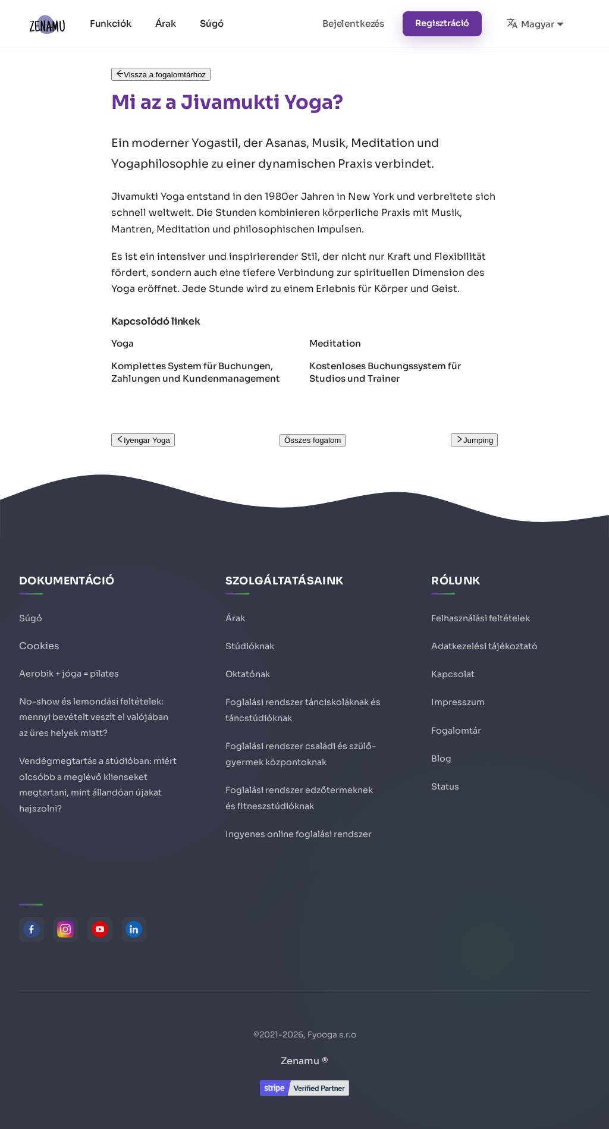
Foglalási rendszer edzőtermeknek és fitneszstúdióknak (299, 796)
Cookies (39, 638)
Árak (166, 23)
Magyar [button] (530, 23)
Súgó (212, 23)
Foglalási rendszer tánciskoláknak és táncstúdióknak (303, 705)
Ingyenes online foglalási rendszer (298, 833)
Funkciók (111, 23)
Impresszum (458, 696)
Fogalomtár (456, 724)
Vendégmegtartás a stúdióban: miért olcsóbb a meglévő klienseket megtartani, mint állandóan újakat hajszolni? (98, 782)
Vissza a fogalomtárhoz (161, 74)
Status (445, 781)
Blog (441, 753)
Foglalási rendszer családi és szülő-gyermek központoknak (300, 751)
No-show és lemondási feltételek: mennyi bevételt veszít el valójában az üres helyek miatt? (93, 711)
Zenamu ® (304, 1061)
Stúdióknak (249, 639)
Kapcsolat (453, 667)
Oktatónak (247, 667)
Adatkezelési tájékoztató (484, 639)
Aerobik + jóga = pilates (69, 665)
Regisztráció (442, 23)
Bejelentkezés (353, 23)
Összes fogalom (312, 440)
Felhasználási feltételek (480, 610)
